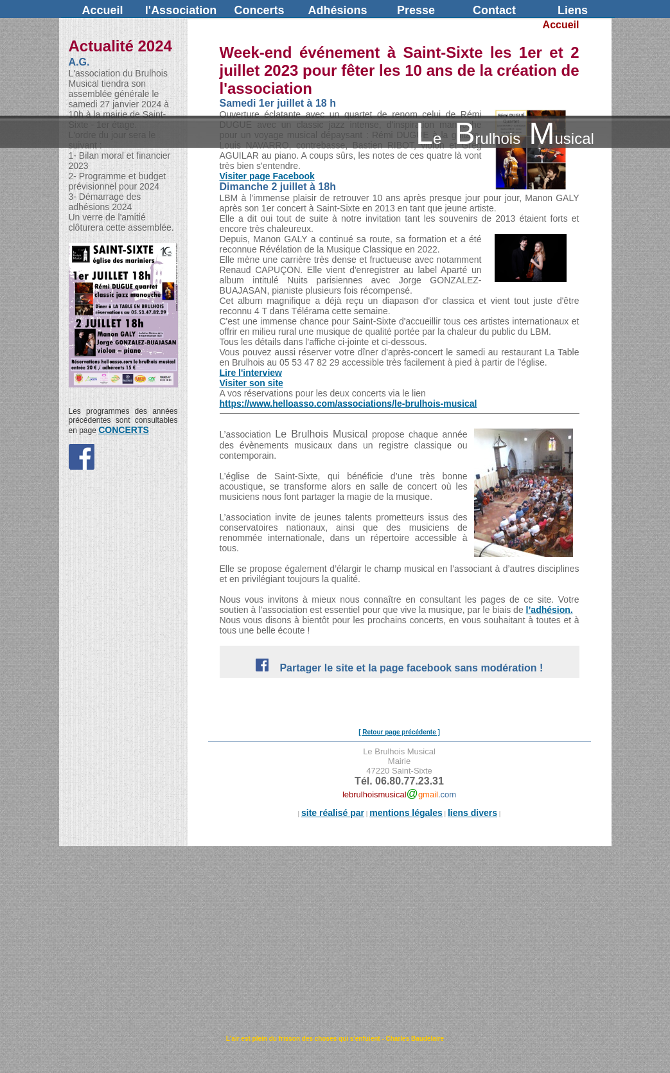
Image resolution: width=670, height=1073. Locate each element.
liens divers (472, 813)
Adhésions (337, 10)
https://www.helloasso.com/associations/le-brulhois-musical (348, 403)
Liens (573, 10)
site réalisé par (332, 813)
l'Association (180, 10)
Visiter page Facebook (267, 176)
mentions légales (406, 813)
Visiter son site (251, 383)
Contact (494, 10)
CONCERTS (123, 430)
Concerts (259, 10)
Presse (416, 10)
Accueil (102, 10)
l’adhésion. (549, 610)
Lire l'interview (251, 373)
